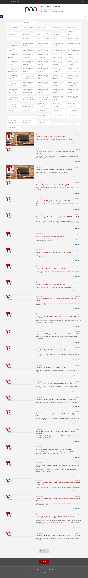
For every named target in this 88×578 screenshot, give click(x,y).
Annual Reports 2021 (13, 27)
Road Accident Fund (28, 117)
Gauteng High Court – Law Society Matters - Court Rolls (58, 97)
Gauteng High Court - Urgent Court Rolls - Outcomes (58, 91)
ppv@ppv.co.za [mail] (23, 1)
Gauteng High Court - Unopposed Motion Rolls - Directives (73, 84)
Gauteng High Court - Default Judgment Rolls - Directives (14, 56)
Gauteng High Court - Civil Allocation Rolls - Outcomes (43, 43)
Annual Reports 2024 (58, 27)
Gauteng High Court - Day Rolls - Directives (43, 49)
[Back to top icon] (81, 575)
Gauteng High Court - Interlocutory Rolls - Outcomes (43, 70)
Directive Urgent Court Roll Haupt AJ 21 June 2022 (51, 268)
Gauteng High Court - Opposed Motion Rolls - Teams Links (73, 77)
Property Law (56, 110)
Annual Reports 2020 (73, 24)
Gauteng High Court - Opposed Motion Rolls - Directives (44, 77)
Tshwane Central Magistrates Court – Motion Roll (73, 115)
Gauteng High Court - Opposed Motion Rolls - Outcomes (58, 77)
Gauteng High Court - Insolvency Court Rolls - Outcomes (58, 63)
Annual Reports (57, 24)
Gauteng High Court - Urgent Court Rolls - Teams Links (73, 91)
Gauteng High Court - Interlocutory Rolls (13, 70)
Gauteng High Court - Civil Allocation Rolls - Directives (28, 43)
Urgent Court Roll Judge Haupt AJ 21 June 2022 (51, 284)
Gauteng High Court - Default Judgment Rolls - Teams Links (44, 56)
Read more (77, 143)
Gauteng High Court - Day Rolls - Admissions (28, 49)
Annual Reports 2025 (73, 27)
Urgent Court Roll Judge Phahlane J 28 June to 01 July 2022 (54, 252)
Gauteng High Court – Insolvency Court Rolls (43, 98)
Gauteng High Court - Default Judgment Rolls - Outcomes (29, 56)
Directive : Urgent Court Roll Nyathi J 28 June (50, 236)
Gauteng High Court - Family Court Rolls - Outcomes (13, 63)
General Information (28, 106)
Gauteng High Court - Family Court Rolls (58, 56)
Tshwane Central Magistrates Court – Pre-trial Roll (13, 122)
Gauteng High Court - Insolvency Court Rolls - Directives (44, 63)
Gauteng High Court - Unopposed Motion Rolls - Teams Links (28, 91)
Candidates (55, 34)
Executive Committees (73, 38)
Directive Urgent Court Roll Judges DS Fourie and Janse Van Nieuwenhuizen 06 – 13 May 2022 (55, 517)
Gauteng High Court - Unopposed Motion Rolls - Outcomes (13, 91)
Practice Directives (42, 110)
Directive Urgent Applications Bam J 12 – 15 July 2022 (52, 185)
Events (54, 38)
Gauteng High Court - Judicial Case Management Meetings (74, 70)
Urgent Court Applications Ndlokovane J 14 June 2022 (52, 367)
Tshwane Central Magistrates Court (42, 116)
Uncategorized (56, 124)
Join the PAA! (44, 562)
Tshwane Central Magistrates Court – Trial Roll (28, 122)
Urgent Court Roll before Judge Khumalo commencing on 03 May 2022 (58, 535)
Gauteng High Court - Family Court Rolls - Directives (73, 56)
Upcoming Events (72, 124)
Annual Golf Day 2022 (43, 24)
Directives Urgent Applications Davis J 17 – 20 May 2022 (53, 449)
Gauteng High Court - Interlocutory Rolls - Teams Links (58, 70)
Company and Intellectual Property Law (73, 33)
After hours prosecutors (26, 23)
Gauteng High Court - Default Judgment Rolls (74, 49)
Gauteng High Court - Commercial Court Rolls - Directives (74, 43)
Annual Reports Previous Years (12, 33)
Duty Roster (26, 38)
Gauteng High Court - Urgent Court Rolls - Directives (43, 91)
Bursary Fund (26, 34)
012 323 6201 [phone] (14, 1)
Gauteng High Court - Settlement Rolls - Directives (28, 84)
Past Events (26, 110)
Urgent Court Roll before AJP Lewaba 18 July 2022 (51, 136)
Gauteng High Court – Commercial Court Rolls (29, 98)
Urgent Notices (11, 127)
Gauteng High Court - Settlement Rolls (13, 84)
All (8, 24)
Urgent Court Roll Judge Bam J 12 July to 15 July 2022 (53, 201)
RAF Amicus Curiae (72, 110)
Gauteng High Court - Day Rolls (13, 49)
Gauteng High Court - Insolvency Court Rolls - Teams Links (73, 63)
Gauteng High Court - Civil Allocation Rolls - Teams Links (58, 43)
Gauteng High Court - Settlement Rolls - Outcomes (43, 84)
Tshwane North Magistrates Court (42, 123)
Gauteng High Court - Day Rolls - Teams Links (59, 49)
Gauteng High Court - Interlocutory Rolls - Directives (28, 70)
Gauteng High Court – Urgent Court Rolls (13, 105)
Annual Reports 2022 (28, 27)
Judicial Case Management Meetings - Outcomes (59, 104)
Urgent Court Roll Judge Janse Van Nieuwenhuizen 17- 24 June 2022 (57, 334)
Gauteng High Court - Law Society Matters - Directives (13, 77)
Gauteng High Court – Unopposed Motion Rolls (73, 97)
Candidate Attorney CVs (43, 33)
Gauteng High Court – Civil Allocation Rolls (13, 98)
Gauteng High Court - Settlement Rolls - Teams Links (58, 84)
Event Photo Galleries (43, 38)
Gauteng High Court (13, 45)
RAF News (10, 117)
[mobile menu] (1, 16)
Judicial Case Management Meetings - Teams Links (74, 104)
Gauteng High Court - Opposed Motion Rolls (28, 77)
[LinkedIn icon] (84, 2)
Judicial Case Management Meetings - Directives (44, 104)
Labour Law (11, 110)
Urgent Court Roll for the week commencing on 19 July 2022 (54, 169)
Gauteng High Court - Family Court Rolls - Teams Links (28, 63)
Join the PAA (6, 1)
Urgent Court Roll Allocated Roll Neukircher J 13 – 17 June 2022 (56, 399)
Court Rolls (10, 38)
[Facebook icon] (82, 2)
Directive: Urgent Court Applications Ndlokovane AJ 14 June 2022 (56, 383)
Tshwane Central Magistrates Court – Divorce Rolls (58, 115)
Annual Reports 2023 (43, 27)
